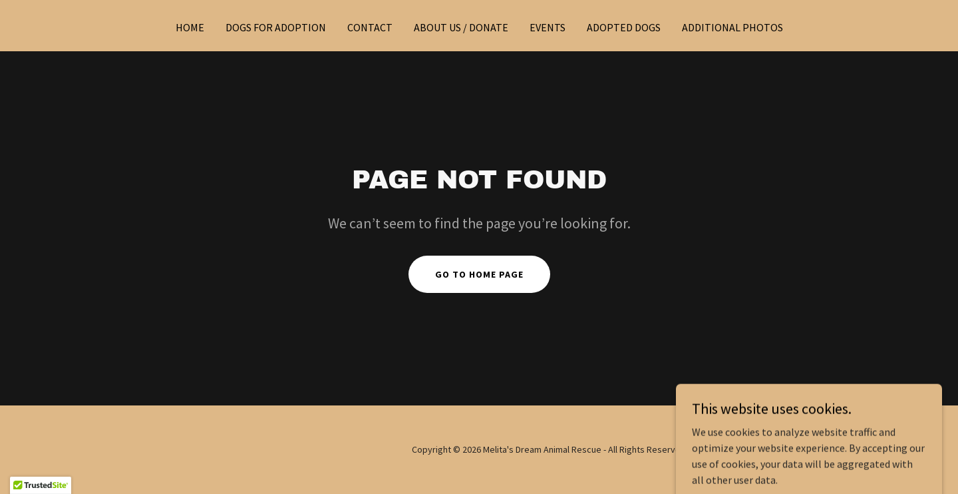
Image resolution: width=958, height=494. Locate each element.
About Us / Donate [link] (461, 27)
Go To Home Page (479, 274)
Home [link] (190, 27)
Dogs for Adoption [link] (276, 27)
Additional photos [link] (732, 27)
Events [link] (547, 27)
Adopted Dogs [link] (624, 27)
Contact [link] (370, 27)
